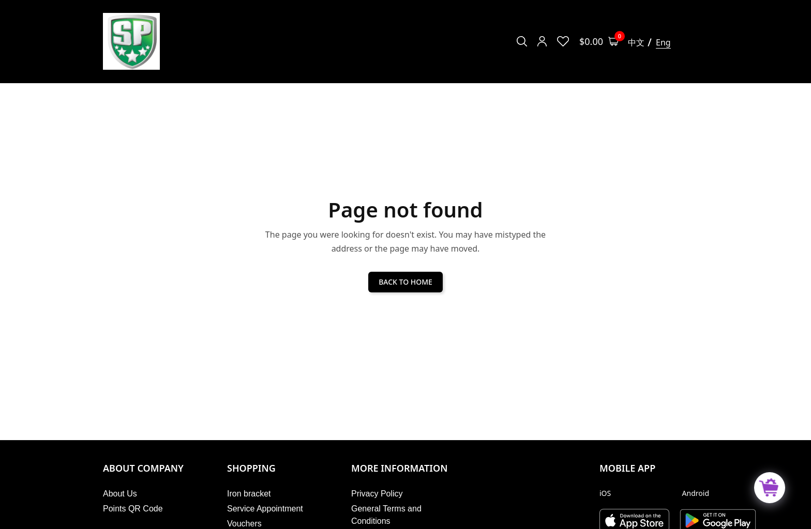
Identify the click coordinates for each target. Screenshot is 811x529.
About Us (120, 493)
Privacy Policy (377, 493)
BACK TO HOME (405, 282)
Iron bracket (249, 493)
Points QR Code (133, 508)
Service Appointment (265, 508)
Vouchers (244, 523)
